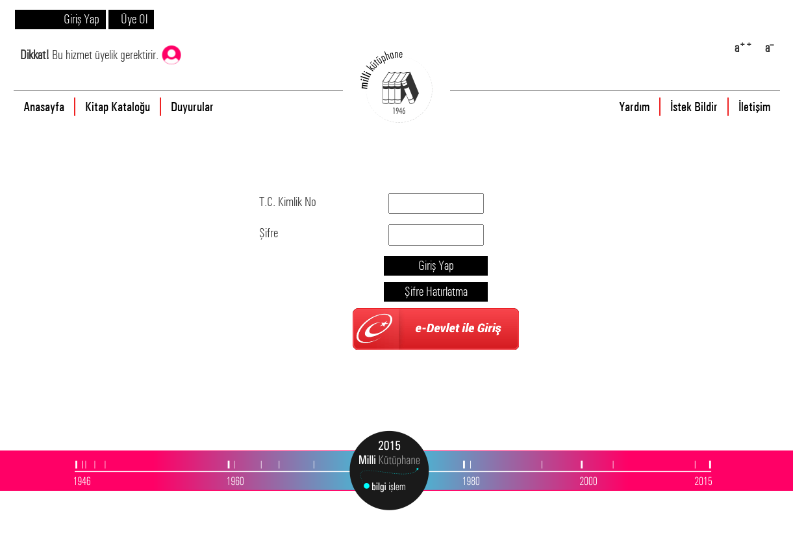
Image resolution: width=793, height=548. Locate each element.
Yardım (634, 106)
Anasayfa (43, 106)
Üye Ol (134, 19)
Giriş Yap (81, 19)
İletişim (754, 106)
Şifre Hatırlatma (436, 291)
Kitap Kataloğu (117, 106)
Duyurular (192, 106)
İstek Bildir (694, 106)
